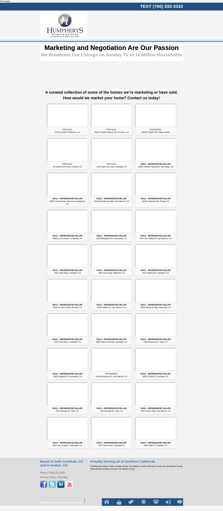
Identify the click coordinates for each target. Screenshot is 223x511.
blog (170, 25)
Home (125, 25)
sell (143, 25)
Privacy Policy (48, 477)
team (152, 25)
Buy (134, 25)
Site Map (63, 477)
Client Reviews (178, 25)
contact (161, 25)
